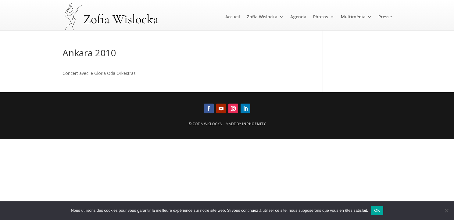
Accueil (232, 17)
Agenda (298, 17)
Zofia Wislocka (262, 17)
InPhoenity (254, 124)
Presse (385, 17)
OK (377, 210)
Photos (320, 17)
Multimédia (353, 17)
